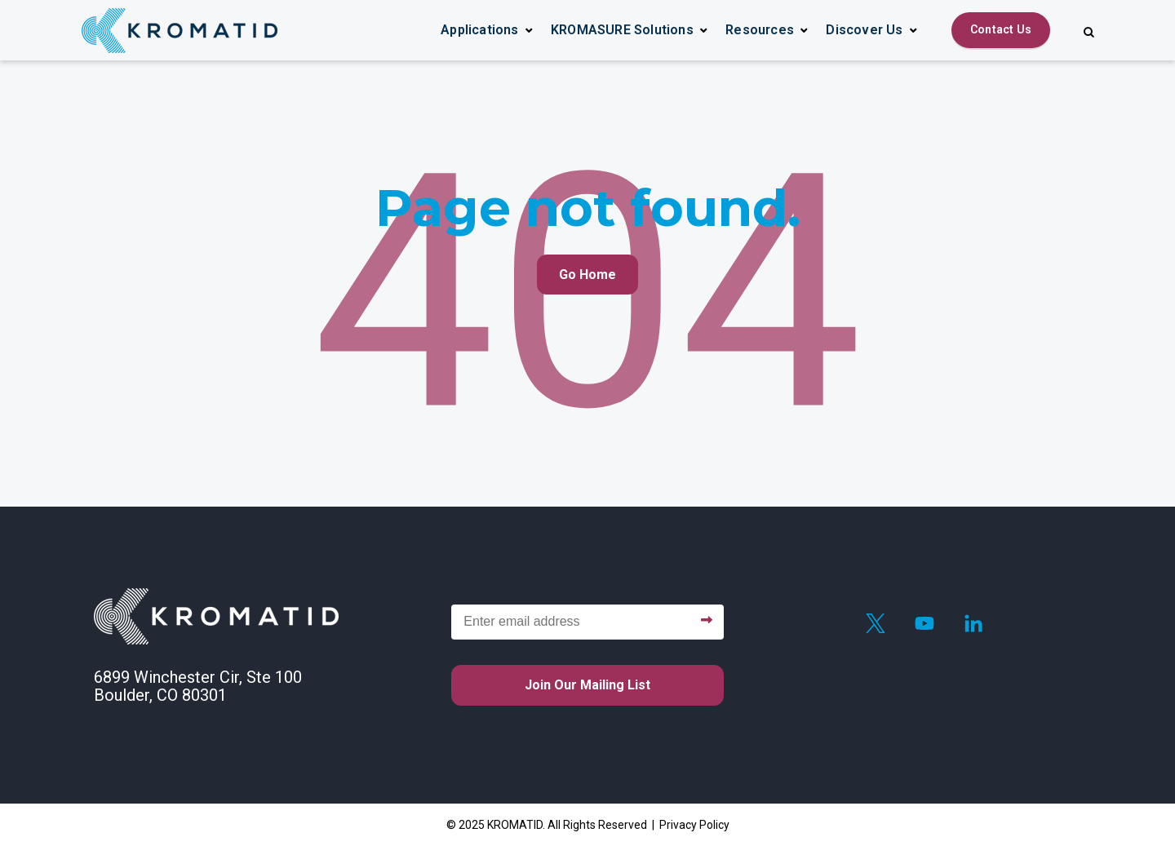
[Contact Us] (1000, 30)
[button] (487, 30)
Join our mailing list (587, 685)
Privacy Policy (694, 824)
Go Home (587, 274)
